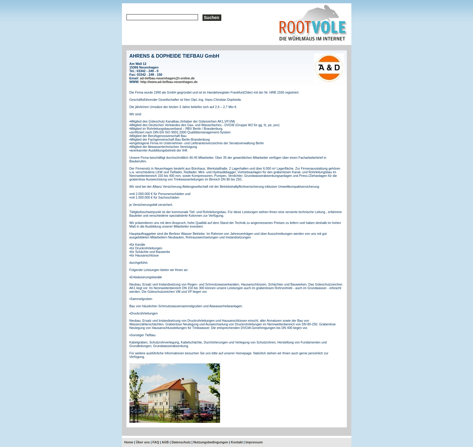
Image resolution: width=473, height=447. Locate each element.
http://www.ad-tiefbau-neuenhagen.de (169, 82)
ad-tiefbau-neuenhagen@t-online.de (167, 78)
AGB (165, 442)
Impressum (254, 442)
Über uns (143, 442)
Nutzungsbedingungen (210, 442)
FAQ (155, 442)
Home (128, 442)
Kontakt (237, 442)
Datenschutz (180, 442)
